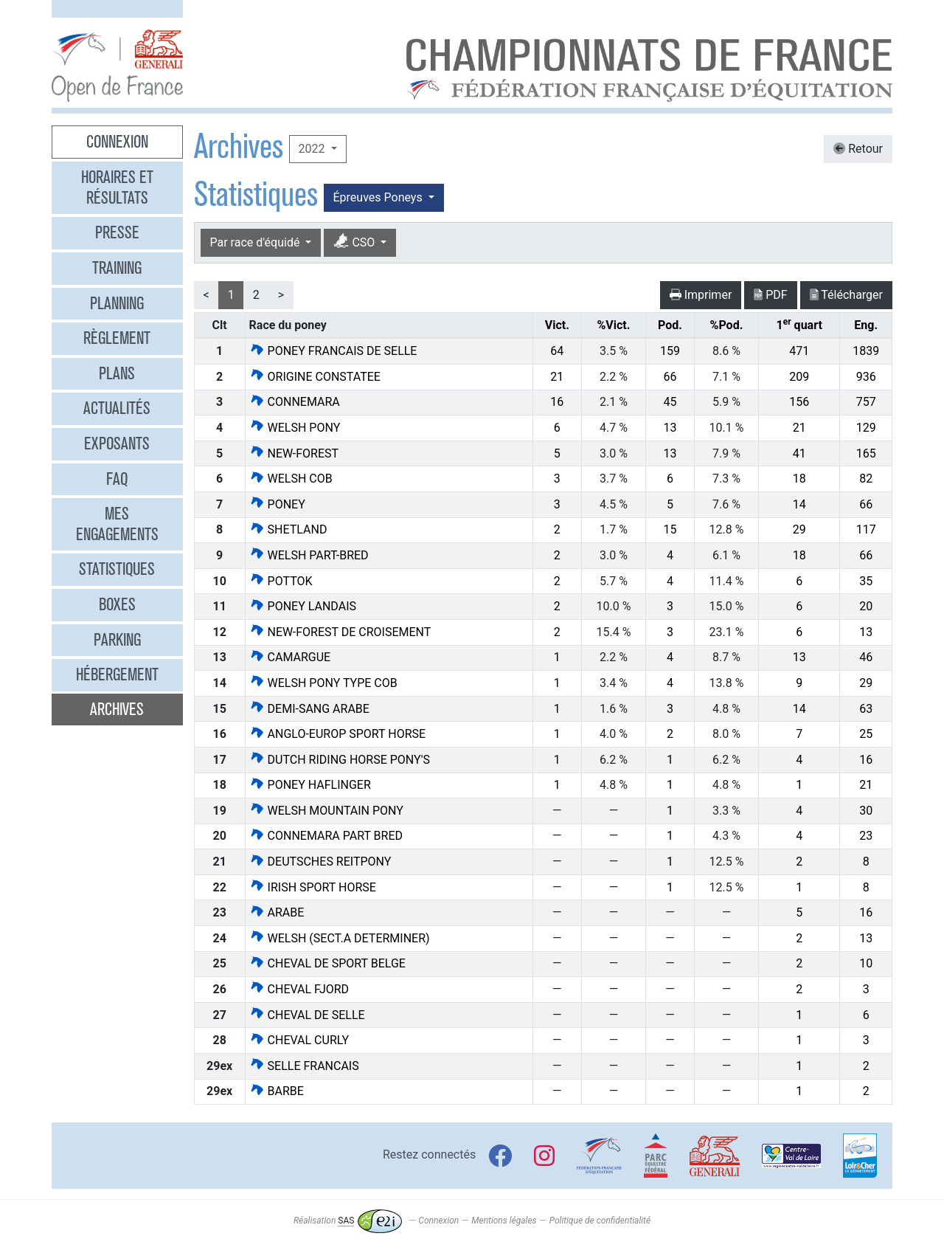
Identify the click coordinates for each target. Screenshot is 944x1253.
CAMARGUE (290, 657)
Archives (117, 709)
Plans (117, 373)
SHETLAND (288, 529)
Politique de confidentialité (599, 1220)
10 (865, 963)
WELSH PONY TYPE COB (323, 683)
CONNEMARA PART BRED (326, 836)
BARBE (276, 1091)
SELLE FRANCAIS (304, 1066)
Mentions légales (503, 1220)
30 (865, 811)
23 (865, 836)
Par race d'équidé (256, 242)
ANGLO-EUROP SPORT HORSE (337, 734)
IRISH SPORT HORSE (312, 887)
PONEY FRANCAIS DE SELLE (333, 351)
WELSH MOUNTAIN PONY (326, 811)
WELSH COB (291, 479)
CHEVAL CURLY (299, 1040)
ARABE (277, 912)
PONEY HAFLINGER (310, 785)
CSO (355, 241)
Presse (117, 232)
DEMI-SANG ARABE (309, 709)
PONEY (277, 504)
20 (865, 606)
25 (865, 734)
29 (799, 529)
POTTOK (281, 581)
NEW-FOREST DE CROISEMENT (340, 632)
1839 (866, 351)
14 (799, 504)
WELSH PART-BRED (309, 555)
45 (669, 402)
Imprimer (701, 295)
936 (866, 377)
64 (556, 351)
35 (865, 581)
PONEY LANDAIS (302, 606)
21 (556, 377)
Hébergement (117, 674)
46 (865, 657)
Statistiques (117, 569)
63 (865, 709)
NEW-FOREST (294, 453)
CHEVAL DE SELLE (307, 1015)
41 (799, 453)
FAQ (117, 479)
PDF (770, 295)
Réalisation (348, 1220)
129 (866, 428)
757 (866, 402)
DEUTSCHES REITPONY (320, 862)
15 (669, 529)
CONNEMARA (294, 402)
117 (866, 529)
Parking (117, 639)
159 (670, 351)
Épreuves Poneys (379, 197)
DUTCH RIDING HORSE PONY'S (339, 760)
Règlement (116, 338)
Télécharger (846, 295)
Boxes (117, 604)
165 (866, 453)
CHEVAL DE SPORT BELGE (327, 963)
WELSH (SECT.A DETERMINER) (339, 938)
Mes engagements (117, 524)
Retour (858, 149)
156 (799, 402)
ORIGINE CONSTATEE (315, 377)
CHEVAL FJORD (299, 989)
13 (669, 428)
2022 (313, 149)
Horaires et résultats (117, 187)
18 (799, 479)
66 (669, 377)
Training (117, 268)
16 (556, 402)
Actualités (116, 408)
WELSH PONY (295, 428)
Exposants (117, 443)
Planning (117, 303)
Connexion (117, 141)
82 (865, 479)
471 (799, 351)
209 (799, 377)
